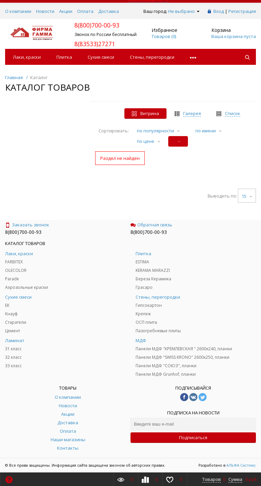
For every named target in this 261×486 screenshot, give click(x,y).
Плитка (64, 57)
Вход (218, 11)
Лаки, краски (27, 57)
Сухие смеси (101, 57)
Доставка (108, 11)
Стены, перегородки (152, 57)
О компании (18, 11)
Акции (65, 11)
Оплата (85, 11)
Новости (45, 11)
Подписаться (193, 437)
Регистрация (242, 11)
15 (247, 196)
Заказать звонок (27, 225)
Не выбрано (183, 11)
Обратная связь (151, 225)
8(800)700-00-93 (23, 232)
